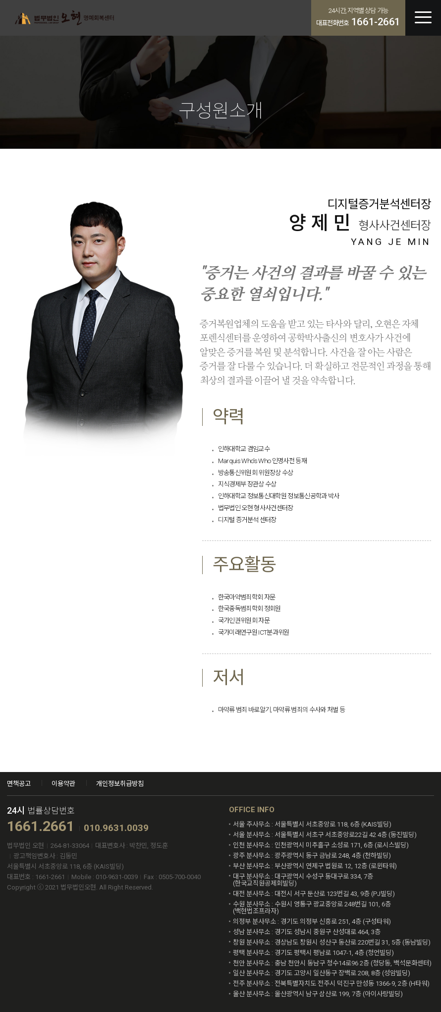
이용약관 (63, 783)
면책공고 (19, 783)
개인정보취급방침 (120, 783)
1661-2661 (375, 22)
